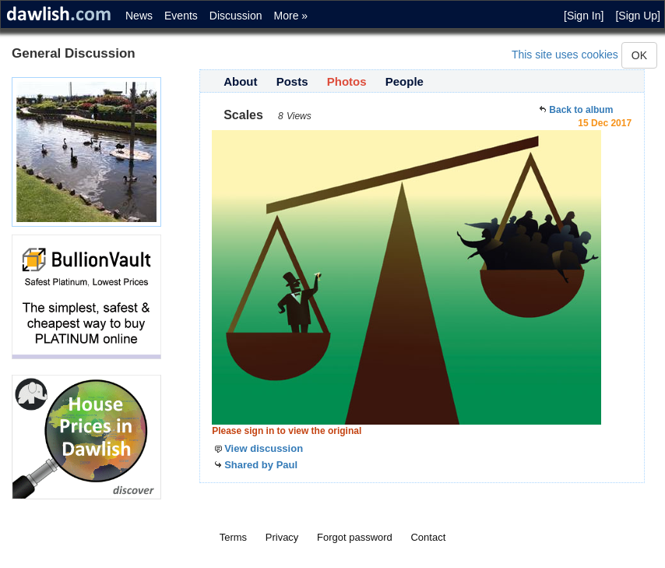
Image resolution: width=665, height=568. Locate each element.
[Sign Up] (637, 15)
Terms (233, 537)
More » (291, 15)
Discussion (235, 15)
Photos (347, 81)
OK (639, 55)
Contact (427, 537)
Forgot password (354, 537)
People (404, 81)
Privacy (282, 537)
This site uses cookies (565, 54)
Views (299, 116)
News (139, 15)
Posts (292, 81)
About (240, 81)
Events (181, 15)
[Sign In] (583, 15)
